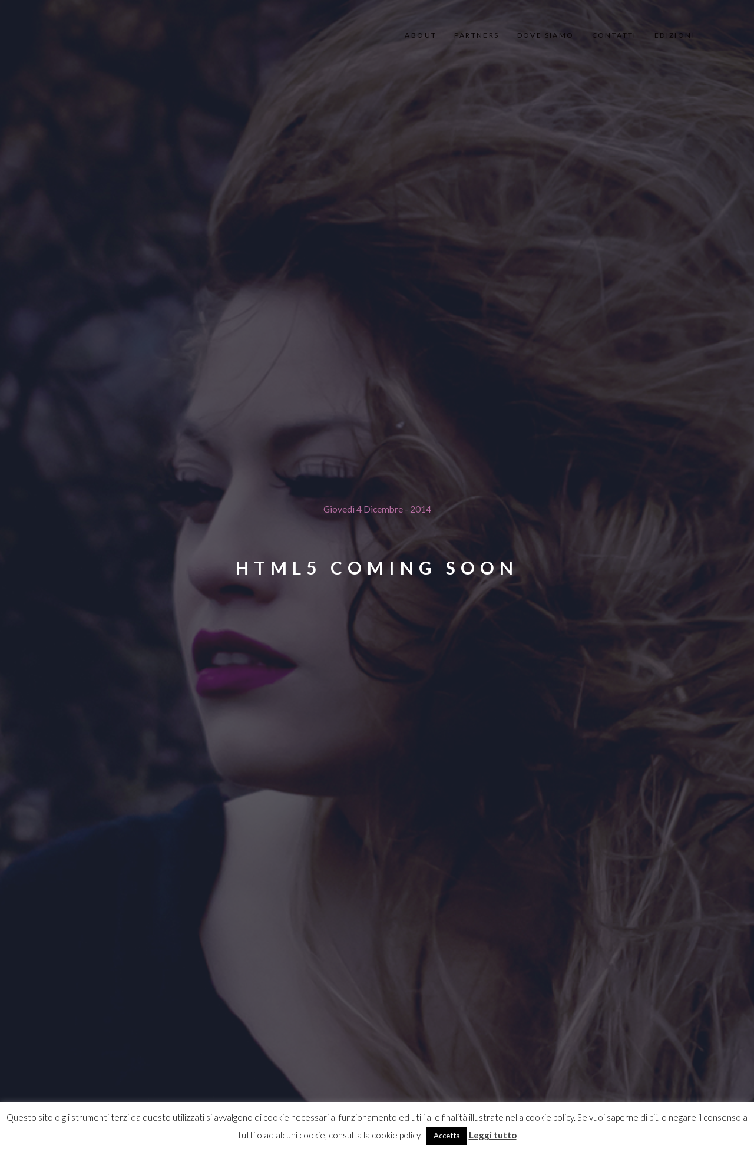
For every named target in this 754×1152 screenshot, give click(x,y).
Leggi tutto (493, 1135)
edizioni (674, 35)
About (420, 35)
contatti (614, 35)
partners (476, 35)
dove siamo (545, 35)
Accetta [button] (447, 1135)
